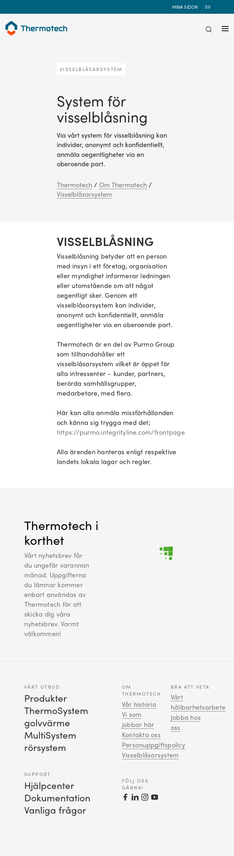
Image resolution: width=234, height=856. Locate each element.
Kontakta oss (141, 734)
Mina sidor (185, 7)
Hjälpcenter (49, 785)
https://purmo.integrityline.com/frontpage (121, 432)
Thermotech (74, 184)
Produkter (45, 698)
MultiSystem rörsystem (50, 740)
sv (208, 7)
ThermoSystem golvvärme (56, 716)
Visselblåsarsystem (84, 194)
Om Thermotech (123, 184)
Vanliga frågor (55, 809)
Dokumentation (57, 797)
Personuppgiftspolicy (153, 744)
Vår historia (139, 704)
